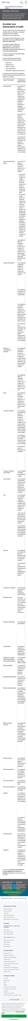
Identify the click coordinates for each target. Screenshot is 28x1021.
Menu (26, 2)
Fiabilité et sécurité (9, 955)
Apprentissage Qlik (9, 915)
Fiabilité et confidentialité (10, 957)
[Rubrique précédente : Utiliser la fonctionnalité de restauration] (7, 899)
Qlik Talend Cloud (8, 932)
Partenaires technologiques (11, 967)
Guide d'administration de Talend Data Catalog (14, 7)
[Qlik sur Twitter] (22, 999)
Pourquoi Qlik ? (7, 953)
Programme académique (10, 986)
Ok (14, 1016)
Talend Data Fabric (8, 934)
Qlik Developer (7, 911)
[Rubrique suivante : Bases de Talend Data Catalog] (20, 899)
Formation (6, 913)
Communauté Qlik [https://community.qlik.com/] (14, 999)
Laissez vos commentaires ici (12, 892)
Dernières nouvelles (9, 993)
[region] (14, 1011)
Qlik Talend (6, 930)
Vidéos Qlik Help (8, 909)
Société (6, 978)
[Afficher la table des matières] (3, 6)
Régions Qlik (7, 971)
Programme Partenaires (10, 989)
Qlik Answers (7, 942)
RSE (5, 982)
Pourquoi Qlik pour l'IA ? (10, 961)
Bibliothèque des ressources (11, 919)
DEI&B (5, 984)
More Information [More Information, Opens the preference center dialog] (14, 1019)
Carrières (6, 991)
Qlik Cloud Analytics (9, 940)
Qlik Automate (7, 946)
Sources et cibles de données (11, 969)
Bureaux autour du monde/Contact (13, 995)
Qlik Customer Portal (9, 917)
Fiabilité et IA (7, 959)
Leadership (7, 980)
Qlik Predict (7, 944)
